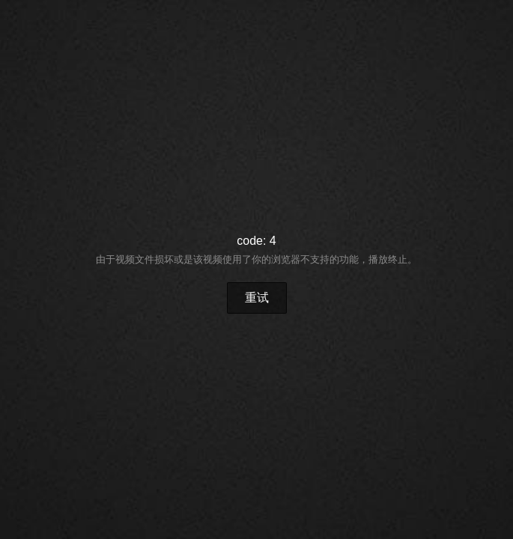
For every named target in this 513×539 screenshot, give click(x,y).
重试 (257, 297)
